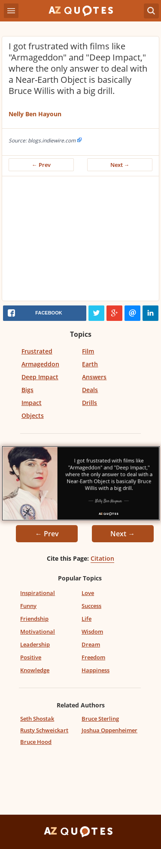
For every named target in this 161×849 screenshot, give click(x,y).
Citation (102, 558)
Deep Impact (39, 377)
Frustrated (36, 351)
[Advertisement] (80, 241)
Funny (28, 606)
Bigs (27, 390)
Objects (32, 415)
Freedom (93, 657)
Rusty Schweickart (44, 730)
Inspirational (37, 593)
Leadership (35, 644)
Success (91, 606)
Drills (89, 403)
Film (88, 351)
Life (86, 618)
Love (88, 593)
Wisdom (92, 631)
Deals (90, 390)
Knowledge (34, 670)
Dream (91, 644)
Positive (30, 657)
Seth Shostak (37, 718)
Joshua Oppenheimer (109, 730)
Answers (94, 377)
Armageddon (40, 364)
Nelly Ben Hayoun (35, 114)
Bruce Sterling (100, 718)
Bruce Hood (36, 742)
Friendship (34, 618)
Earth (90, 364)
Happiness (95, 670)
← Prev (41, 165)
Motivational (37, 631)
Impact (31, 403)
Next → (120, 165)
